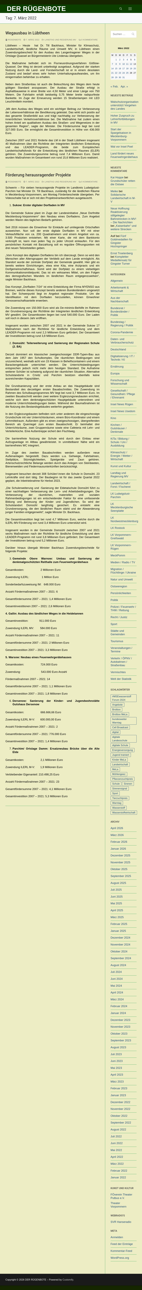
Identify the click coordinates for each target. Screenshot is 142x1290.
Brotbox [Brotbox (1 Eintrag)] (116, 709)
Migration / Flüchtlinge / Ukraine (123, 571)
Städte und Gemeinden (118, 632)
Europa (115, 373)
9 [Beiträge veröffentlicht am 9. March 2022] (119, 64)
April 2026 (117, 828)
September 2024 (121, 958)
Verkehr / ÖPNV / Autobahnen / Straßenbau (121, 662)
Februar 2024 (119, 1006)
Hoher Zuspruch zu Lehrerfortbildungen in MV (123, 119)
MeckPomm (118, 555)
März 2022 (117, 1163)
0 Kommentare (88, 40)
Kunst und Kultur (121, 466)
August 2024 (118, 965)
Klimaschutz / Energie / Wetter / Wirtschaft (121, 456)
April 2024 (117, 992)
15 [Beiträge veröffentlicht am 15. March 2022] (116, 68)
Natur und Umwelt (122, 579)
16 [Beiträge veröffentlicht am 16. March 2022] (120, 68)
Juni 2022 (117, 1143)
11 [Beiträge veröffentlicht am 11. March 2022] (127, 64)
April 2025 (117, 910)
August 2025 (118, 882)
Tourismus (117, 641)
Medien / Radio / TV (123, 562)
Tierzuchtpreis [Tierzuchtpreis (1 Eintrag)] (120, 798)
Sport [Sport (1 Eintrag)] (115, 793)
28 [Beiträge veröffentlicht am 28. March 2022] (112, 77)
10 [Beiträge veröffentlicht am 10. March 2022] (123, 64)
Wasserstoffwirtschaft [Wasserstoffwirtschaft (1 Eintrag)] (123, 812)
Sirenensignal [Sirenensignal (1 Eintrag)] (119, 788)
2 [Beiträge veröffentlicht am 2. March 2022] (119, 60)
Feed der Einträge (122, 1244)
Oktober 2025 (119, 869)
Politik (114, 600)
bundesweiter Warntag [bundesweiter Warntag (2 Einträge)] (119, 721)
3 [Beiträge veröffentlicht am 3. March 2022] (123, 60)
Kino (113, 418)
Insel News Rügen (122, 404)
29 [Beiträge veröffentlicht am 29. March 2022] (116, 77)
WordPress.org (120, 1257)
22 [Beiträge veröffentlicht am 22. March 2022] (116, 73)
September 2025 (121, 876)
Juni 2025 (117, 896)
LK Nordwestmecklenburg (124, 519)
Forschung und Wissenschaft (120, 382)
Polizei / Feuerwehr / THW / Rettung (123, 608)
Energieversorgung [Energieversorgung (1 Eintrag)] (122, 750)
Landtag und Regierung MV (59, 40)
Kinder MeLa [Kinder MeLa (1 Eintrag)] (119, 759)
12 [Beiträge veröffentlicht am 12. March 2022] (131, 64)
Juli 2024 (116, 971)
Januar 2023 (118, 1095)
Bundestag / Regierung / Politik (122, 323)
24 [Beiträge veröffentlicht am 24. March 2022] (123, 73)
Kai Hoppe (117, 177)
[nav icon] (130, 8)
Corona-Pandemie (122, 332)
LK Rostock (118, 527)
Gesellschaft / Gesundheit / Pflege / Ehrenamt (123, 394)
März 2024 (117, 999)
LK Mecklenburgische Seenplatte (122, 507)
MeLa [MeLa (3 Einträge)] (115, 769)
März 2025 (117, 917)
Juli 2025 (116, 889)
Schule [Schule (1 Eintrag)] (116, 783)
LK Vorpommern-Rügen (121, 547)
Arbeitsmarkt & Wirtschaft (120, 289)
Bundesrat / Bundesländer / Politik (120, 312)
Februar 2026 (119, 841)
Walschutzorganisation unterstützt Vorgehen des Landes (124, 105)
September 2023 (121, 1040)
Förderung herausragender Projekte (38, 175)
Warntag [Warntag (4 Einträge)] (116, 803)
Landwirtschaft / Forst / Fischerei (121, 485)
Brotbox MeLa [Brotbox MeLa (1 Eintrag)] (119, 714)
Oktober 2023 (119, 1033)
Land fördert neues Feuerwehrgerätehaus (124, 155)
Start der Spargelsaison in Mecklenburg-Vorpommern (121, 134)
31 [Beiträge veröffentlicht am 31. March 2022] (123, 77)
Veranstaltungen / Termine (121, 650)
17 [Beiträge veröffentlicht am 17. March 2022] (123, 68)
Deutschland (118, 349)
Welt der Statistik (121, 678)
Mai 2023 (116, 1067)
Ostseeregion (119, 586)
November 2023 (120, 1026)
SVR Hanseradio (121, 1221)
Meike (114, 191)
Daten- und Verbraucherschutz (122, 341)
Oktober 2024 (119, 951)
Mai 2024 (116, 985)
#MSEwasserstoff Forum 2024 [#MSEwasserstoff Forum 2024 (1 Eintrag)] (121, 698)
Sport (114, 624)
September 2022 (121, 1122)
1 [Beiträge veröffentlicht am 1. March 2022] (116, 60)
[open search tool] (120, 8)
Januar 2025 (118, 930)
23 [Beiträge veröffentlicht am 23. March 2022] (120, 73)
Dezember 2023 (120, 1020)
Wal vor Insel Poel (122, 146)
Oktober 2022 (119, 1115)
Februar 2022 (119, 1170)
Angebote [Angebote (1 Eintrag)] (117, 704)
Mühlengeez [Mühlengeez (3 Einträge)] (119, 774)
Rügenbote (13, 40)
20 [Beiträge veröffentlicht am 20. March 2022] (135, 68)
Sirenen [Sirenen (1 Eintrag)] (128, 783)
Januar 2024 (118, 1013)
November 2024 (120, 944)
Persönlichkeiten (121, 593)
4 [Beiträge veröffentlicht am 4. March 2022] (127, 60)
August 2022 (118, 1129)
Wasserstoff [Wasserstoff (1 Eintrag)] (118, 808)
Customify (67, 1279)
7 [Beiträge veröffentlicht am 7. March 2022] (112, 64)
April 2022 (117, 1156)
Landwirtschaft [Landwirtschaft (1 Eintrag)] (120, 764)
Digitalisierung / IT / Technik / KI (122, 358)
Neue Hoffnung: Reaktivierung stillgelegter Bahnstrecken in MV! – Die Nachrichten (123, 215)
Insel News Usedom (123, 411)
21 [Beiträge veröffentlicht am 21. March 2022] (112, 73)
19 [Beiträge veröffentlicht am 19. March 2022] (131, 68)
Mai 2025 (116, 903)
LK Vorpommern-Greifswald (121, 536)
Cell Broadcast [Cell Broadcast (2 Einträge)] (120, 727)
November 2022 (120, 1108)
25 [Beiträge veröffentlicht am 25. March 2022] (127, 73)
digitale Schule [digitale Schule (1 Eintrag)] (120, 745)
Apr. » (124, 86)
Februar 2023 (119, 1088)
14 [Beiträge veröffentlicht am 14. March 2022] (112, 68)
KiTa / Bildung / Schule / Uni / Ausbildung (120, 442)
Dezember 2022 (120, 1102)
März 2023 (117, 1081)
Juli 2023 (116, 1054)
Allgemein (117, 280)
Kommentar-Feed (121, 1250)
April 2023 (117, 1074)
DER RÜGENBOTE (36, 8)
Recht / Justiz (119, 617)
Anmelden (117, 1237)
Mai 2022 (116, 1150)
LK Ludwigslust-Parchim (120, 495)
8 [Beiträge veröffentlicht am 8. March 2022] (116, 64)
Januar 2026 (118, 848)
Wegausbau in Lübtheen (27, 33)
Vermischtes (118, 672)
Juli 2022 (116, 1136)
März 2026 (117, 835)
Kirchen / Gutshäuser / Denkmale (118, 428)
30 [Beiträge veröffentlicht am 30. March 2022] (120, 77)
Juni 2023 (117, 1061)
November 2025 (120, 862)
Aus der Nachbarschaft (120, 299)
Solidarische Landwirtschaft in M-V (123, 198)
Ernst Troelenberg (122, 253)
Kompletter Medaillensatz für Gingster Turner (121, 260)
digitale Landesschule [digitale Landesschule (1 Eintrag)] (119, 739)
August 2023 (118, 1047)
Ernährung (117, 366)
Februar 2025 (119, 924)
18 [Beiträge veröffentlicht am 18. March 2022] (127, 68)
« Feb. (114, 86)
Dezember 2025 (120, 855)
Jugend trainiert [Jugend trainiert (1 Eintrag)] (120, 755)
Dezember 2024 (120, 937)
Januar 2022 (118, 1177)
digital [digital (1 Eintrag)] (115, 732)
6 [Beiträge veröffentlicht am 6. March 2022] (134, 60)
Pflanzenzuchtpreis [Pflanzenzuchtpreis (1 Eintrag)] (122, 779)
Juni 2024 (117, 978)
